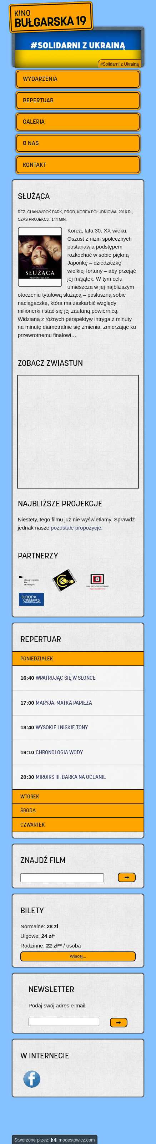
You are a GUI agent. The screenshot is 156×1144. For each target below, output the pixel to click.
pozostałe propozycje (76, 528)
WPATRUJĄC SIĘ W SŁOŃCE (66, 678)
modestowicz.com (73, 1140)
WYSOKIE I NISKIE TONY (62, 727)
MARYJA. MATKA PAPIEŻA (64, 703)
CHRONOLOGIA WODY (59, 752)
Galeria (34, 121)
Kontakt (34, 164)
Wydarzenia (40, 78)
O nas (31, 143)
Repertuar (38, 100)
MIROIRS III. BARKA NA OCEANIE (71, 777)
